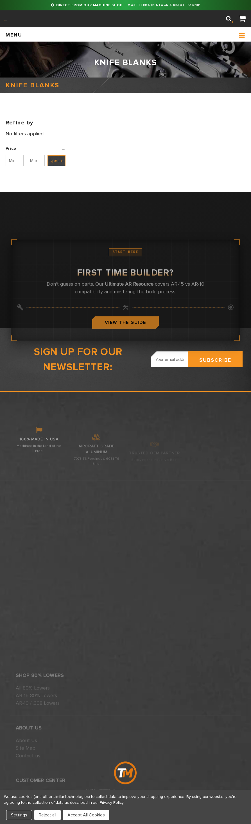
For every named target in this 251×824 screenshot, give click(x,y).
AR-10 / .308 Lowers (38, 781)
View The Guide (125, 353)
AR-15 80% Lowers (36, 774)
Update (56, 160)
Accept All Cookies (86, 815)
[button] (35, 148)
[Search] (228, 19)
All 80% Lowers (33, 766)
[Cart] (242, 18)
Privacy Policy (111, 802)
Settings (19, 815)
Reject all (47, 815)
